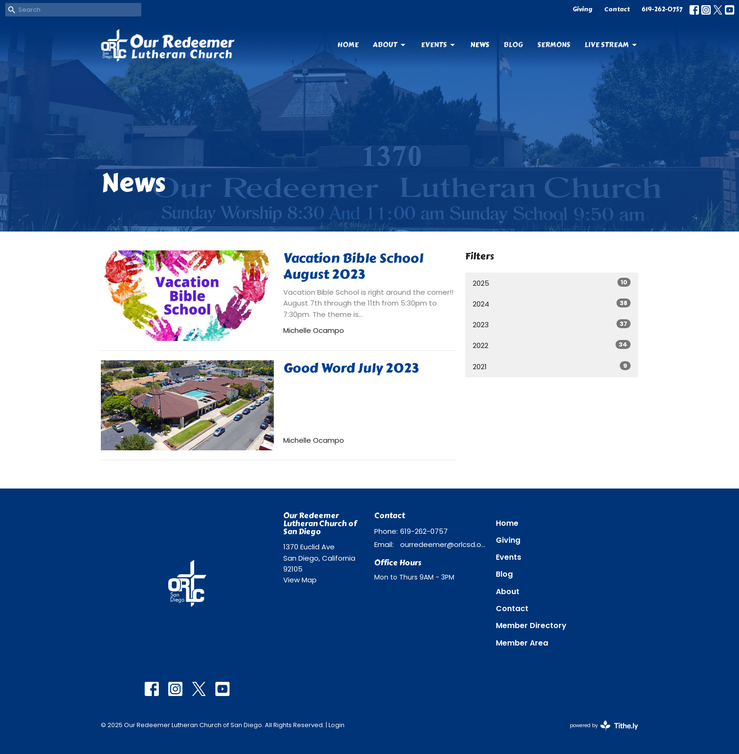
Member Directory (531, 625)
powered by (604, 725)
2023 (552, 324)
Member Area (522, 643)
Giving (582, 9)
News (479, 44)
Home (348, 44)
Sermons (553, 44)
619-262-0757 (661, 9)
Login (336, 725)
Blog (513, 44)
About (390, 44)
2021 (552, 366)
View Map (300, 580)
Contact (617, 9)
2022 (552, 345)
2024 (552, 303)
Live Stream (611, 44)
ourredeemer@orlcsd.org (443, 544)
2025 (552, 283)
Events (438, 44)
